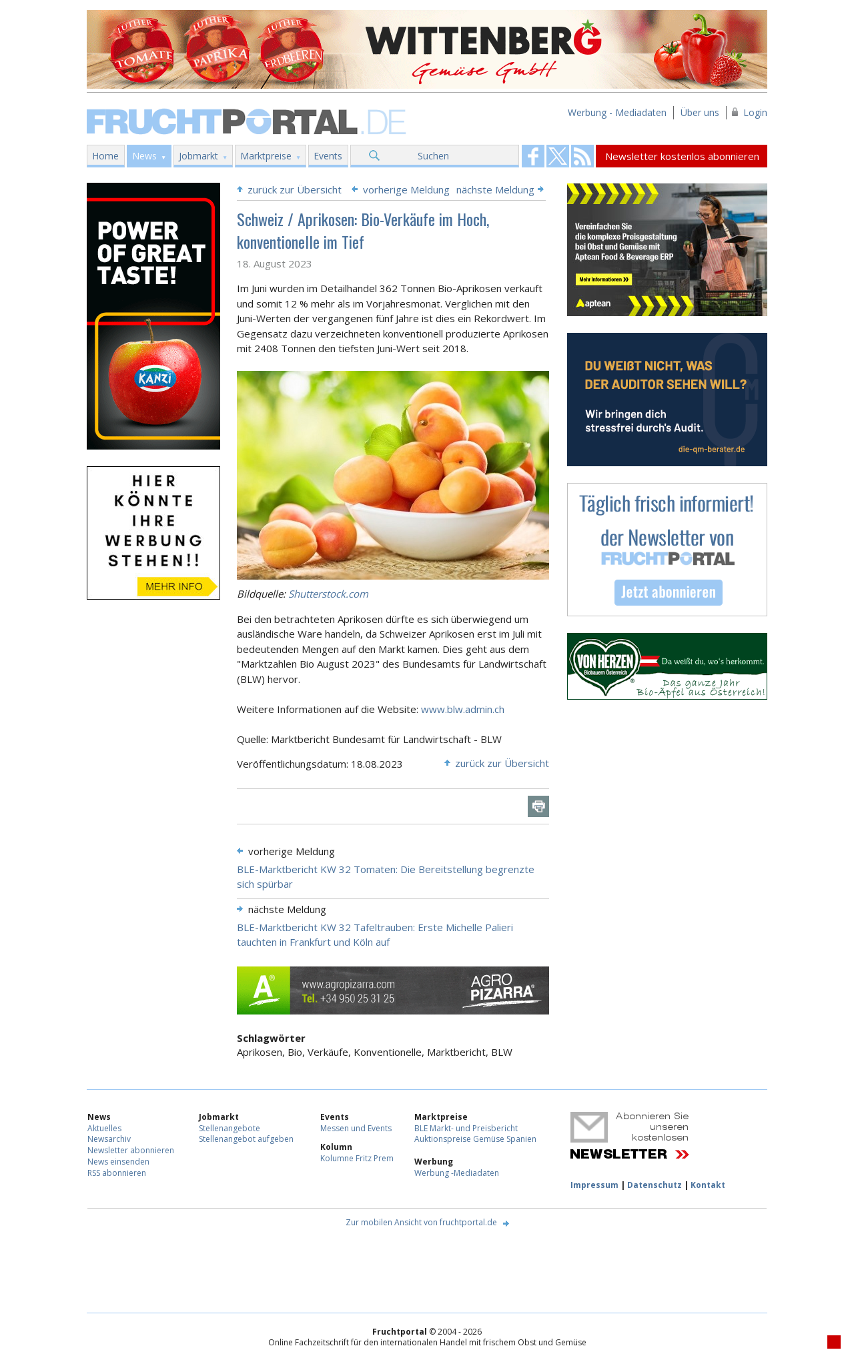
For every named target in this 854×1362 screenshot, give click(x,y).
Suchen (433, 155)
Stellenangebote (229, 1128)
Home (105, 155)
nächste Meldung (495, 189)
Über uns (700, 112)
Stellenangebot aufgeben (246, 1139)
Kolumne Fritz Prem (357, 1158)
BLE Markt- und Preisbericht (466, 1128)
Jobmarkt (198, 155)
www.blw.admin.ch (462, 709)
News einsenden (118, 1161)
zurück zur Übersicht (295, 189)
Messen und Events (356, 1128)
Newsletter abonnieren (130, 1150)
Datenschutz (654, 1185)
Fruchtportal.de (248, 120)
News (144, 155)
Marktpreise (266, 155)
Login (755, 112)
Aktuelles (104, 1128)
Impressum (594, 1185)
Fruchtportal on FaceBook (533, 156)
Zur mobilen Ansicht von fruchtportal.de (421, 1222)
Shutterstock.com (328, 593)
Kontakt (708, 1185)
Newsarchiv (109, 1139)
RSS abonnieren (116, 1173)
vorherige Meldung (406, 189)
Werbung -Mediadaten (456, 1173)
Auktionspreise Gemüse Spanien (475, 1139)
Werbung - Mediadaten (617, 112)
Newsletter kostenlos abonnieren (682, 156)
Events (328, 155)
